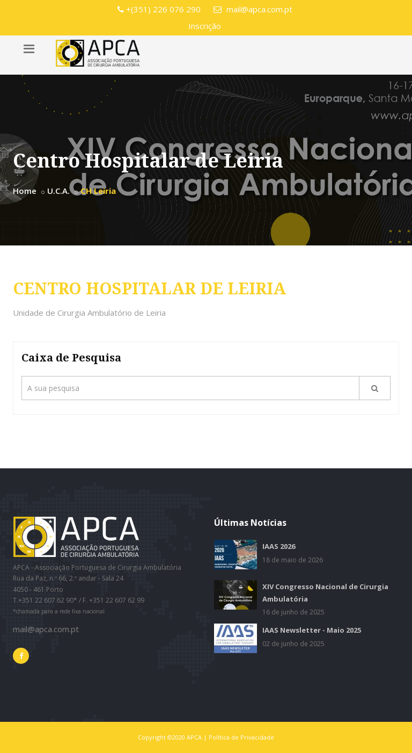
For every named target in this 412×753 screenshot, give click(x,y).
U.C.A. (58, 190)
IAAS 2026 (278, 546)
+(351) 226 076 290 (159, 9)
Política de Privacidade (241, 737)
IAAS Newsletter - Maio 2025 (311, 630)
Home (24, 190)
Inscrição (204, 25)
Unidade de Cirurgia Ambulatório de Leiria (89, 312)
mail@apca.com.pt (253, 9)
